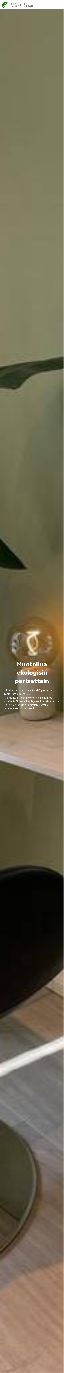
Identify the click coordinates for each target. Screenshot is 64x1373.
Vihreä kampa (22, 4)
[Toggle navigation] (60, 4)
